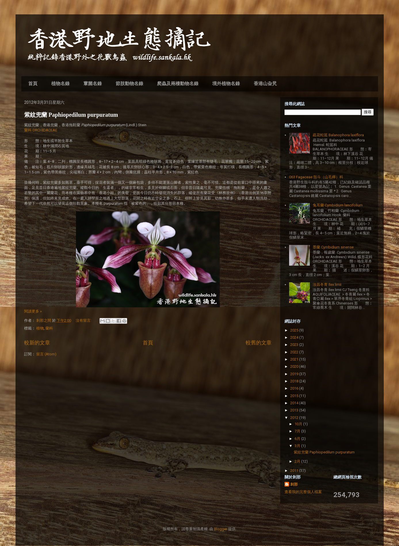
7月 (298, 431)
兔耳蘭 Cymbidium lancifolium (338, 205)
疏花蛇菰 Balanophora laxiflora (338, 135)
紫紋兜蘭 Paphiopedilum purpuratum (71, 115)
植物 (40, 328)
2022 (294, 352)
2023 (294, 344)
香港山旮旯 (265, 83)
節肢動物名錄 (129, 83)
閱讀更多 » (33, 311)
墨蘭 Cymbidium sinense (333, 247)
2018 (294, 381)
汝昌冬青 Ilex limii (327, 284)
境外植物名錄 (226, 83)
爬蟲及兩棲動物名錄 (177, 83)
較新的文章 (37, 343)
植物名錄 (60, 83)
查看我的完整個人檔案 (303, 492)
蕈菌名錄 (92, 83)
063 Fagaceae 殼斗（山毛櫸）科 (316, 177)
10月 (299, 424)
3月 (298, 446)
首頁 (32, 83)
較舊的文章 (259, 343)
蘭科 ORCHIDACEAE (40, 130)
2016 (294, 388)
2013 (294, 410)
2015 (294, 396)
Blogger (220, 529)
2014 (294, 403)
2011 (294, 470)
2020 (294, 366)
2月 (298, 461)
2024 (294, 337)
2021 (294, 359)
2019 (294, 374)
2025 (294, 330)
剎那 (294, 484)
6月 (298, 438)
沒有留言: (84, 320)
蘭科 (49, 328)
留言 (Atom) (46, 354)
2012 (294, 417)
